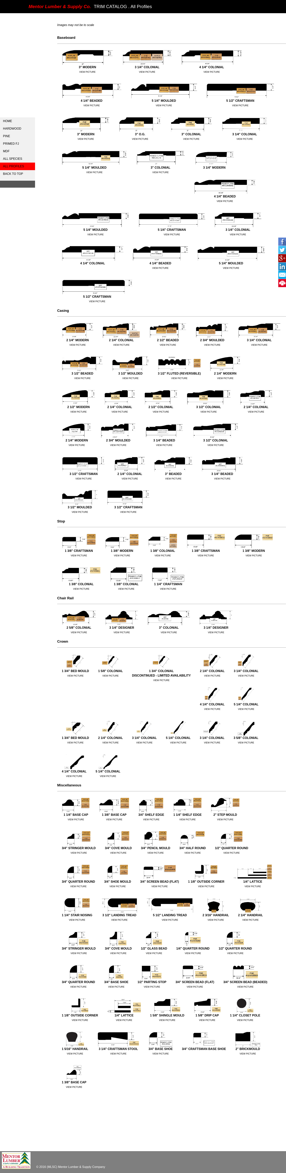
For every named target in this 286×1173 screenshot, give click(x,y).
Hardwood (12, 128)
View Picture (87, 72)
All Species (12, 158)
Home (7, 121)
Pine (6, 136)
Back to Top (13, 173)
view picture (211, 72)
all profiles (13, 166)
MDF (6, 151)
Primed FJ (11, 143)
